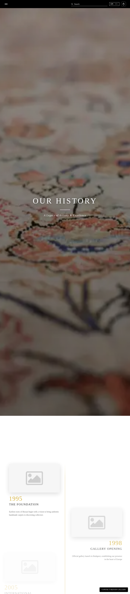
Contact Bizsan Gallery (114, 590)
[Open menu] (6, 4)
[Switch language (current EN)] (114, 4)
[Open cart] (123, 4)
